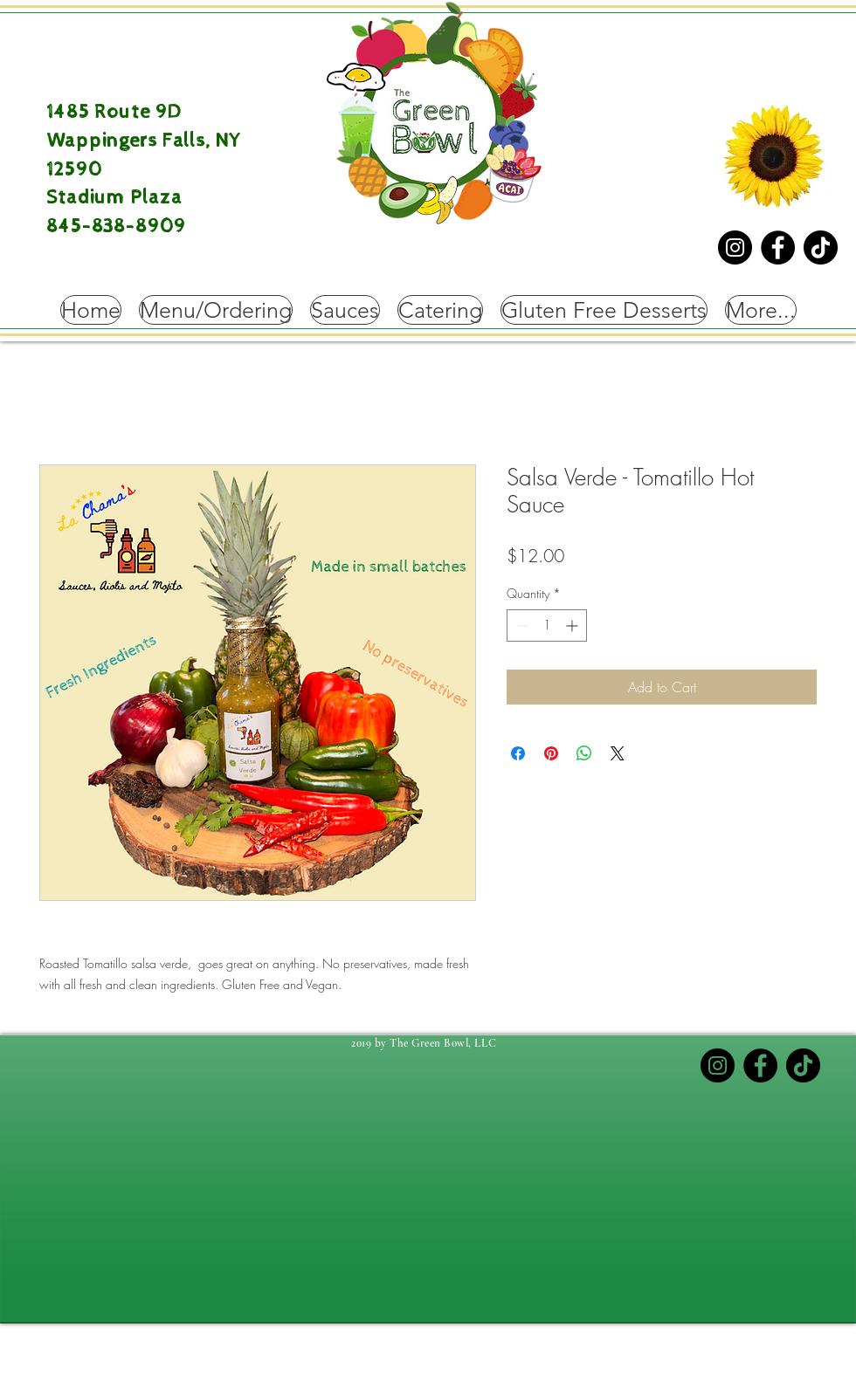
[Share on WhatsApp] (584, 753)
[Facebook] (778, 247)
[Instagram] (735, 247)
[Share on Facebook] (517, 753)
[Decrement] (520, 625)
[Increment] (573, 625)
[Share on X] (617, 753)
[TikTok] (821, 247)
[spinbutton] (547, 625)
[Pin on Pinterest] (551, 753)
